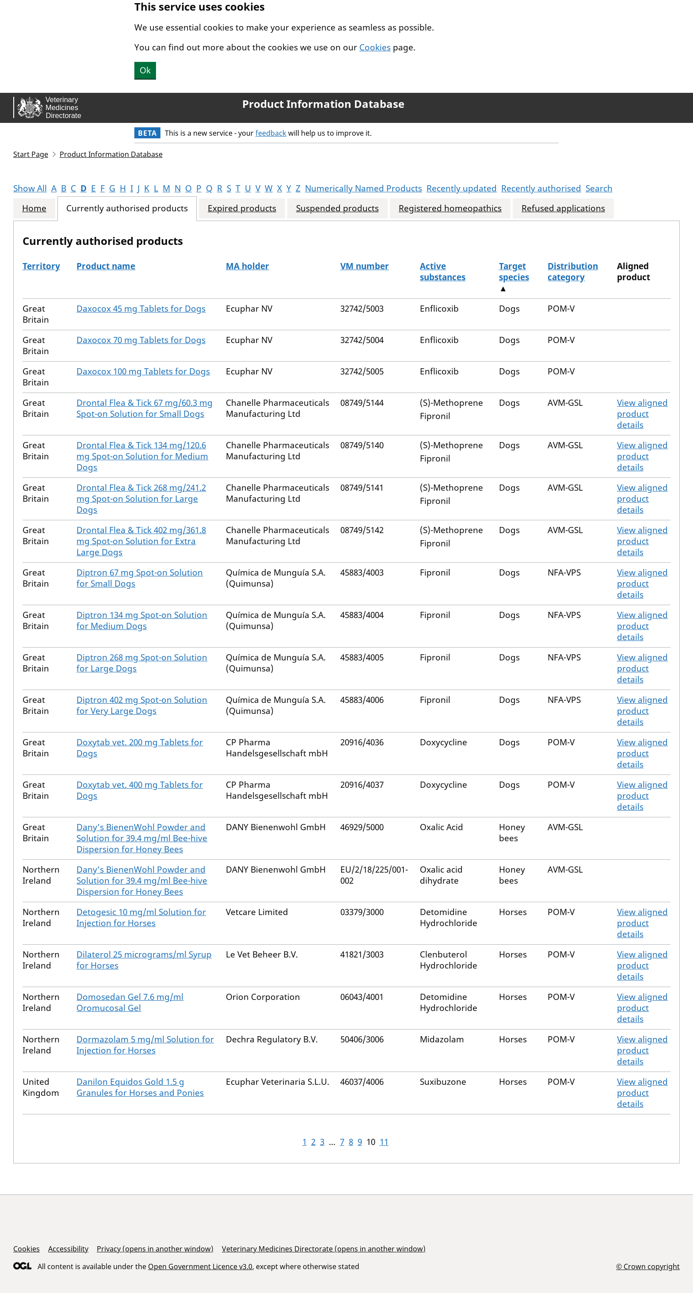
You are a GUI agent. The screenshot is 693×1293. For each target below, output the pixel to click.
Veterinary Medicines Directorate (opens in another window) (324, 1249)
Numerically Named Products (363, 188)
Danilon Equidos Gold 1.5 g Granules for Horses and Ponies (140, 1087)
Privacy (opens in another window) (155, 1249)
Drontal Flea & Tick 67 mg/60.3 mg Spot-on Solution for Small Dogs (144, 408)
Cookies (375, 47)
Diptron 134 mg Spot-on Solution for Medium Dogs (141, 620)
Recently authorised (541, 188)
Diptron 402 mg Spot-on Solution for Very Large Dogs (141, 705)
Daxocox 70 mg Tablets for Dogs (141, 340)
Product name (105, 266)
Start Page (30, 154)
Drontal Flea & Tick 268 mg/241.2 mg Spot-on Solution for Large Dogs (141, 498)
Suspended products (337, 208)
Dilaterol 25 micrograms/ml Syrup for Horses (144, 960)
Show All (30, 188)
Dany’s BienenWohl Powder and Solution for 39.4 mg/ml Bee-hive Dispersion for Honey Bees (141, 838)
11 (384, 1142)
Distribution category (573, 271)
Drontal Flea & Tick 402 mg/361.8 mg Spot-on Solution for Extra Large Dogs (141, 541)
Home (34, 208)
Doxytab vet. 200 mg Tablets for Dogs (139, 747)
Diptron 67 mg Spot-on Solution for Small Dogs (139, 578)
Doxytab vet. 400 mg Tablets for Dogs (139, 790)
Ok (145, 70)
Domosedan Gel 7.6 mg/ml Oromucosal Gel (129, 1002)
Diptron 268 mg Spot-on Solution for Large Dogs (141, 663)
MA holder (247, 266)
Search (599, 188)
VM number (364, 266)
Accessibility (68, 1249)
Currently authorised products (127, 208)
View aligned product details (642, 414)
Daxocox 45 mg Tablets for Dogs (141, 308)
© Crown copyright (648, 1266)
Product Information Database (323, 104)
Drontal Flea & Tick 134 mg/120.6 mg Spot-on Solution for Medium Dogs (142, 456)
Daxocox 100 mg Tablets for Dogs (143, 371)
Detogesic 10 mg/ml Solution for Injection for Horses (141, 917)
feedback (270, 133)
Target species (514, 271)
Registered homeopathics (450, 208)
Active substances (442, 271)
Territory (41, 266)
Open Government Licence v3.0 (200, 1266)
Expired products (242, 208)
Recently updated (461, 188)
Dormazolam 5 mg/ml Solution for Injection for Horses (145, 1045)
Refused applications (563, 208)
